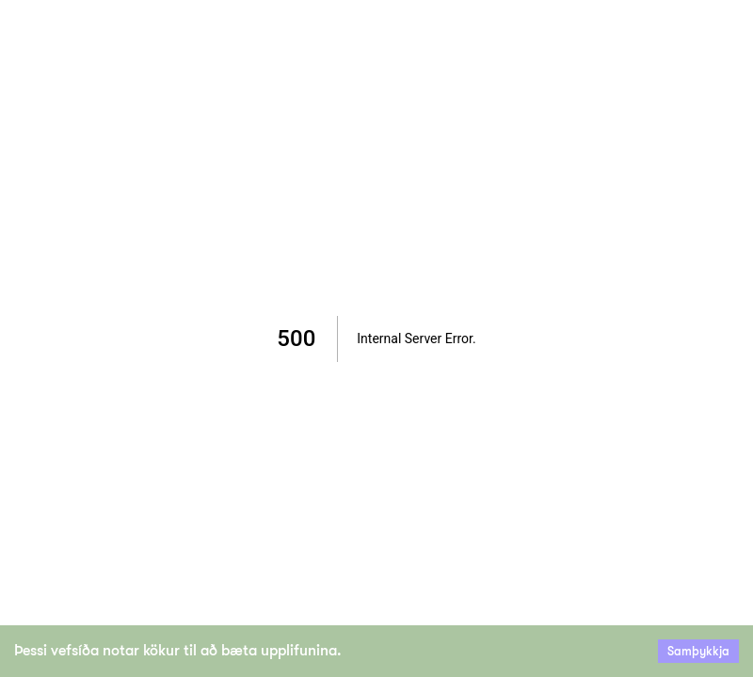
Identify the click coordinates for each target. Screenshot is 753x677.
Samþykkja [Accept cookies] (698, 651)
